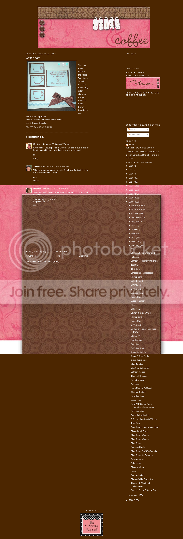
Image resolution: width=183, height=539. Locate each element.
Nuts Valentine (137, 411)
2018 (131, 166)
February (135, 245)
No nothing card (138, 380)
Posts (131, 129)
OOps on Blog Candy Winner (144, 419)
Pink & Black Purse (139, 431)
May (133, 233)
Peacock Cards (138, 447)
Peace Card (136, 321)
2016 (131, 174)
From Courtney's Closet (141, 388)
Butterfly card (137, 281)
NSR (133, 249)
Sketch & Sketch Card (141, 313)
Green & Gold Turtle (140, 356)
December (136, 205)
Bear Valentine (137, 475)
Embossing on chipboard (142, 273)
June (133, 229)
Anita (132, 145)
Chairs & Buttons (138, 392)
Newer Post (31, 256)
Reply (36, 158)
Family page (136, 340)
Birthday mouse (138, 372)
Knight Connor (137, 297)
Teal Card (135, 265)
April (133, 237)
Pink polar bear (138, 467)
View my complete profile (139, 162)
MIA (133, 305)
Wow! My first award (140, 368)
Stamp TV (135, 336)
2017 (131, 170)
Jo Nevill (37, 166)
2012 (131, 190)
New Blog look (137, 396)
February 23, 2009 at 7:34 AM (56, 144)
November (136, 209)
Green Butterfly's (138, 352)
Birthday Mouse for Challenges (144, 261)
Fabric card (136, 463)
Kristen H (37, 144)
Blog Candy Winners (140, 435)
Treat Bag (135, 423)
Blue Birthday (137, 364)
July (133, 225)
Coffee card (33, 58)
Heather (37, 189)
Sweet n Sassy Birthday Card (144, 490)
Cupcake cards (137, 459)
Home (57, 256)
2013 (131, 186)
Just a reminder (138, 301)
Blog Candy (136, 443)
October (135, 213)
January (135, 495)
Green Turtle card (139, 360)
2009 (131, 202)
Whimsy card (137, 285)
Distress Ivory (137, 293)
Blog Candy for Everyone (142, 455)
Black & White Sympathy (142, 479)
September (136, 217)
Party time (135, 344)
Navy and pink (137, 348)
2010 (131, 198)
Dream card (136, 400)
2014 (131, 182)
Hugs (133, 471)
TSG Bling (135, 269)
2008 (131, 500)
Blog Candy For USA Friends (144, 451)
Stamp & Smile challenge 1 (143, 253)
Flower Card (136, 277)
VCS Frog (135, 309)
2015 (131, 178)
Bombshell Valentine (140, 415)
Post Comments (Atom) (48, 261)
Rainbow (135, 384)
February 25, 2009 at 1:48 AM (55, 189)
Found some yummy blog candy (145, 427)
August (134, 221)
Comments (134, 135)
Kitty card (135, 257)
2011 (131, 194)
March (134, 241)
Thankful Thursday (139, 376)
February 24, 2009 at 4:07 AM (56, 166)
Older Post (83, 256)
